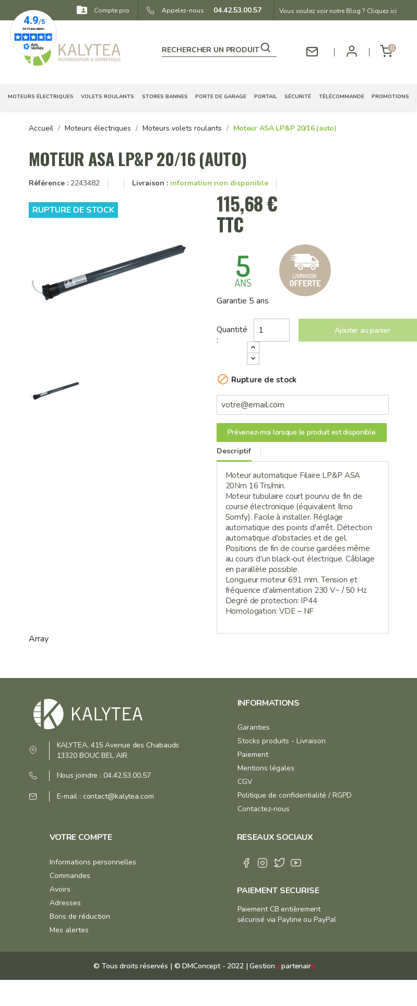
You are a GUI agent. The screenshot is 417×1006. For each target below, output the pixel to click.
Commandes (70, 876)
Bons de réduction (80, 916)
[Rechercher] (219, 48)
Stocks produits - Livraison (281, 741)
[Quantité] (272, 330)
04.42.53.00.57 (234, 10)
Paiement (252, 754)
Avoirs (60, 889)
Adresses (65, 903)
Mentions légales (265, 768)
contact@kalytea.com (118, 796)
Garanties (253, 727)
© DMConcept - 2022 (208, 966)
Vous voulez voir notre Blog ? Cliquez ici (338, 11)
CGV (245, 782)
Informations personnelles (93, 862)
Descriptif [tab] (234, 451)
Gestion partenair (282, 966)
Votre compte (81, 837)
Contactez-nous (263, 809)
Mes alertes (69, 930)
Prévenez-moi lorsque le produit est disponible (302, 432)
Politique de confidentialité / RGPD (294, 795)
